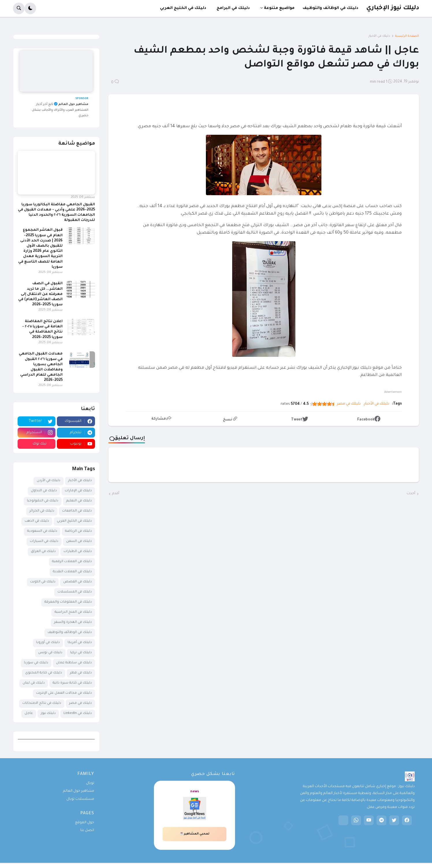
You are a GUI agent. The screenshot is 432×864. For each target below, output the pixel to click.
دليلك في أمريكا (80, 643)
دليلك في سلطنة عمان (74, 663)
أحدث (411, 494)
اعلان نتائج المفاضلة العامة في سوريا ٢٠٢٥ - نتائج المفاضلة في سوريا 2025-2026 (42, 329)
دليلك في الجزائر (41, 511)
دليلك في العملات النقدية (72, 572)
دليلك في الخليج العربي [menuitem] (183, 8)
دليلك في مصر (349, 404)
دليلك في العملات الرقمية (72, 562)
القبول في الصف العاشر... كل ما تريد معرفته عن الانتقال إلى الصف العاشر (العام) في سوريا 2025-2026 (40, 294)
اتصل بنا (87, 830)
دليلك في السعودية (42, 531)
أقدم (115, 494)
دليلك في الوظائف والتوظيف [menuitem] (330, 8)
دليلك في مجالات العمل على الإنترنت (64, 693)
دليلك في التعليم (79, 501)
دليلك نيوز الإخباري (392, 8)
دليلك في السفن (79, 541)
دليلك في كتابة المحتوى (43, 673)
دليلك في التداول (44, 491)
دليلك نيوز (48, 713)
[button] (30, 8)
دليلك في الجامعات (77, 511)
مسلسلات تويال (80, 799)
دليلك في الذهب (37, 521)
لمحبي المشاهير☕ (194, 834)
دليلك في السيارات (44, 541)
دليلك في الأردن (48, 481)
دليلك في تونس (50, 653)
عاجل (29, 713)
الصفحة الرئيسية (407, 36)
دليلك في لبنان (34, 683)
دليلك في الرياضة (78, 531)
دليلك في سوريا (36, 663)
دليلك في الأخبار (379, 36)
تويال (90, 783)
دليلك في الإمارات (78, 491)
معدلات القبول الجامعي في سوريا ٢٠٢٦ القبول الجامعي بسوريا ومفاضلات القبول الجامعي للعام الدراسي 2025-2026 (41, 367)
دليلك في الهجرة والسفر (73, 622)
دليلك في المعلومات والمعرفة (68, 602)
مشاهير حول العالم (78, 791)
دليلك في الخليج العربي (74, 521)
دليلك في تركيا (81, 653)
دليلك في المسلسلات (74, 592)
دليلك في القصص (77, 582)
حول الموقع (84, 823)
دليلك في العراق (43, 551)
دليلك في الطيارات (78, 551)
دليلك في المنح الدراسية (73, 612)
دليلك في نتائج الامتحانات (41, 703)
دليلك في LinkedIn (78, 713)
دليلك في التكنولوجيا (42, 501)
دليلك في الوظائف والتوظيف (70, 632)
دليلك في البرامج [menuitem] (233, 8)
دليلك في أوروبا (48, 643)
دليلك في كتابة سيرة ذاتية (72, 683)
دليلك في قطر (81, 673)
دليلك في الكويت (42, 582)
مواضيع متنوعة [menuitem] (279, 8)
